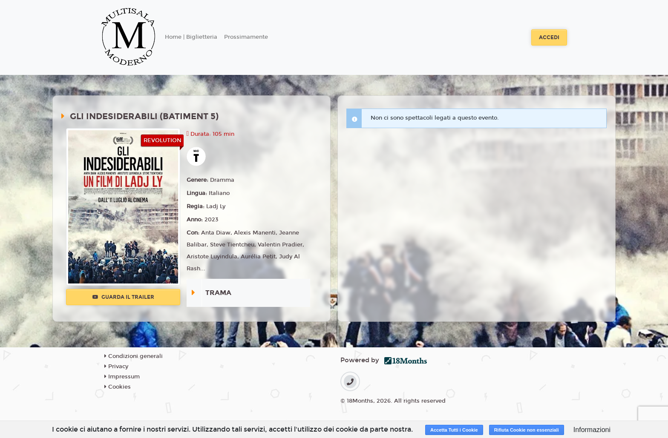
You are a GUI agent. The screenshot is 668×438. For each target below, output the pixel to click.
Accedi (549, 37)
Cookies (117, 387)
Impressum (122, 376)
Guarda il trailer (123, 297)
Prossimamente (246, 37)
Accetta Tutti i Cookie (454, 429)
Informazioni (591, 429)
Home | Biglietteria (191, 37)
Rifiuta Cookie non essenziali (526, 429)
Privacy (116, 366)
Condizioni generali (133, 356)
